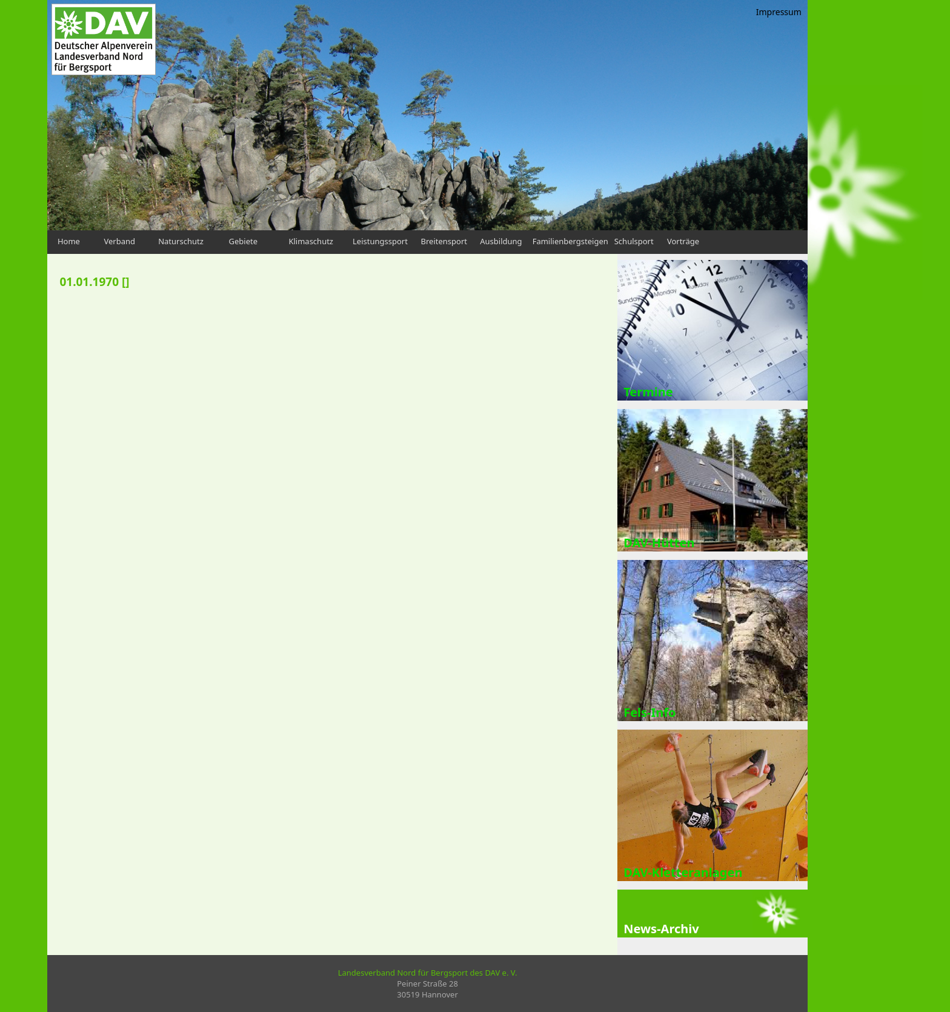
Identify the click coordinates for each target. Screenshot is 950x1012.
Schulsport (634, 241)
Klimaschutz (310, 241)
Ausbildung (501, 241)
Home (69, 241)
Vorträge (683, 241)
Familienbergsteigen (570, 241)
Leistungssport (380, 241)
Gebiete (243, 241)
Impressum (779, 12)
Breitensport (444, 241)
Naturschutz (181, 241)
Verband (119, 241)
